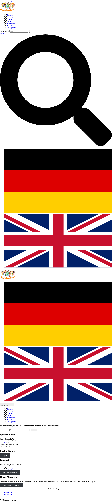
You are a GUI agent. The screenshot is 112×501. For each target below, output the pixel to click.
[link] (58, 213)
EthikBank (3, 443)
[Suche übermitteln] (29, 31)
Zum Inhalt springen (7, 1)
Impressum (8, 494)
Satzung (7, 496)
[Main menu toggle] (7, 404)
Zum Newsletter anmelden (11, 485)
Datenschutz (8, 492)
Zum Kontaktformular (9, 473)
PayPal (4, 455)
